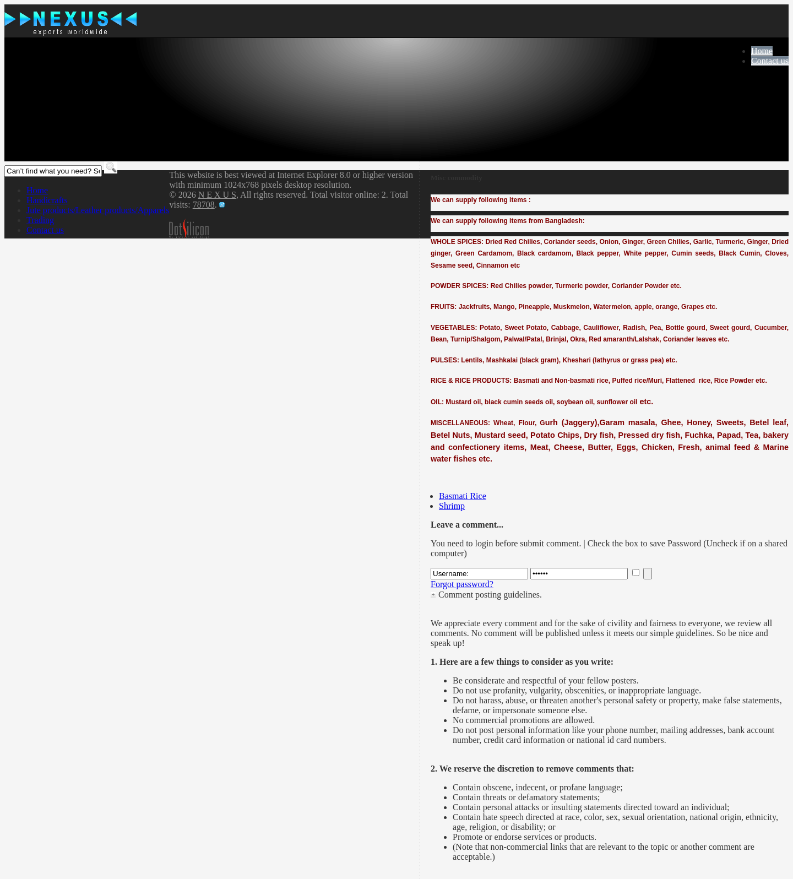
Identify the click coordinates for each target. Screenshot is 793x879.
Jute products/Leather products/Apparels (97, 210)
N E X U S (217, 194)
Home (762, 51)
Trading (40, 220)
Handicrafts (47, 200)
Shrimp (452, 506)
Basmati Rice (462, 496)
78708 (204, 204)
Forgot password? (462, 584)
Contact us (770, 61)
